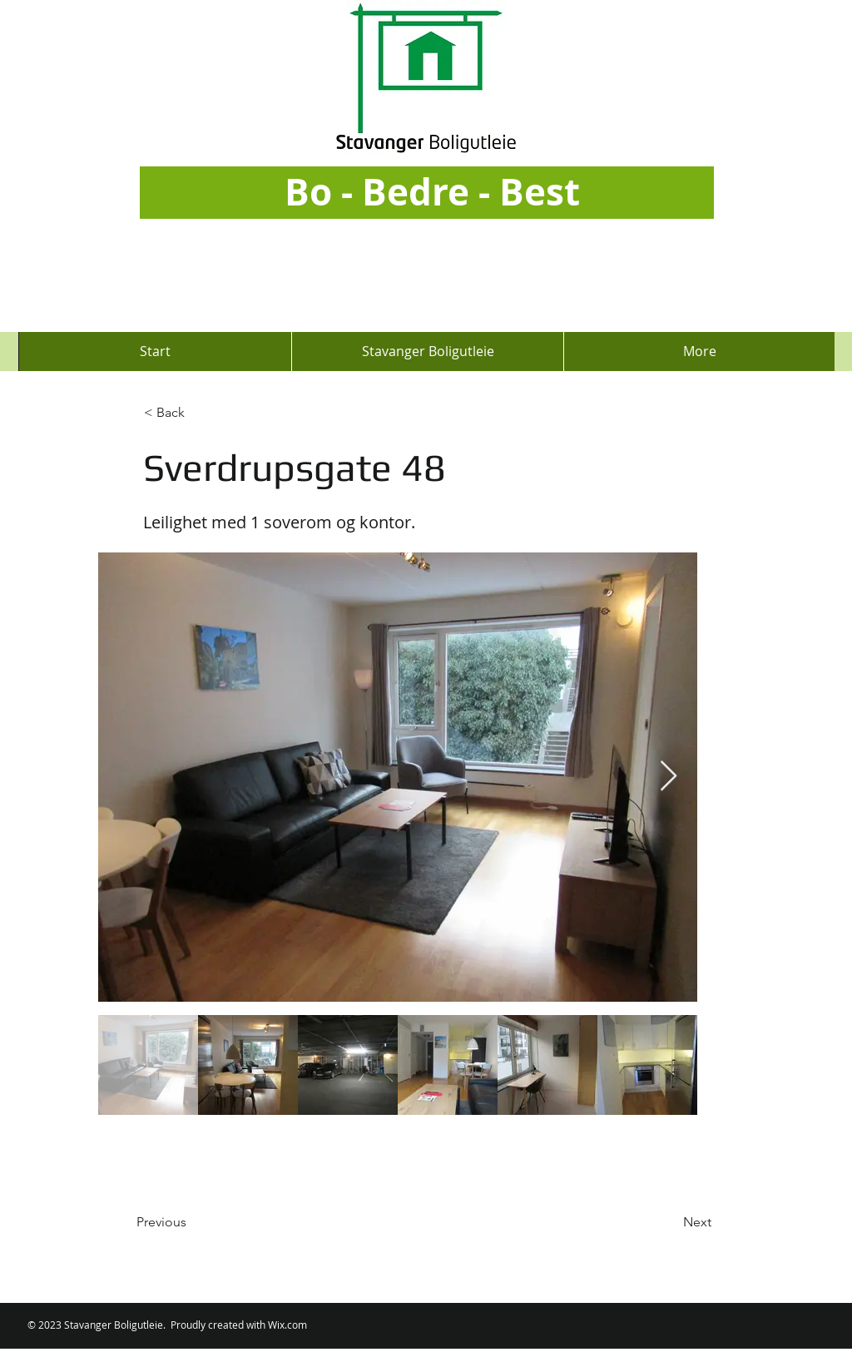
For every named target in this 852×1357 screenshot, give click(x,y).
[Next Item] (668, 776)
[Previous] (191, 1222)
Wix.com (287, 1324)
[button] (199, 412)
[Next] (669, 1222)
